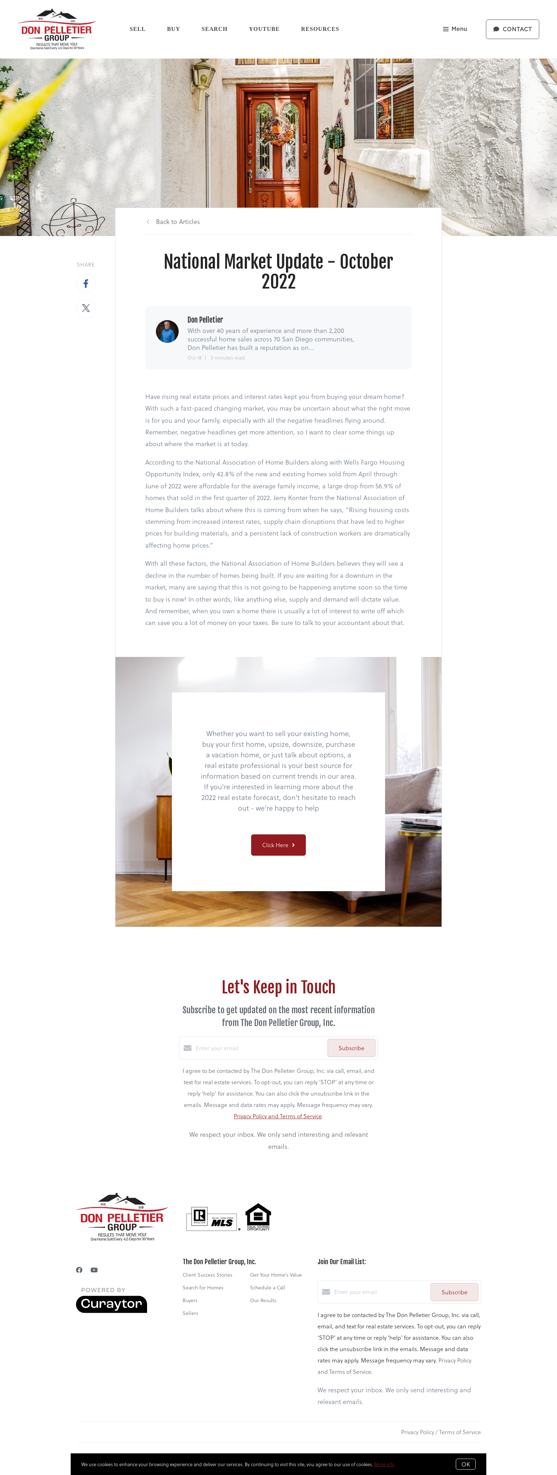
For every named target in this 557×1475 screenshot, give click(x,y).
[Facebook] (79, 1269)
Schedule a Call (267, 1287)
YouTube (264, 29)
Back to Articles (178, 221)
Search (214, 29)
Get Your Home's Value (276, 1274)
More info (384, 1464)
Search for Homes (203, 1287)
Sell (138, 29)
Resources (320, 29)
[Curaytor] (111, 1311)
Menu (455, 29)
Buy (173, 29)
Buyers (190, 1300)
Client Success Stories (207, 1274)
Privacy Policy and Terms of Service (278, 1116)
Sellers (190, 1313)
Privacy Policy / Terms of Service (441, 1432)
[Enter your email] (260, 1048)
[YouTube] (94, 1269)
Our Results (263, 1300)
